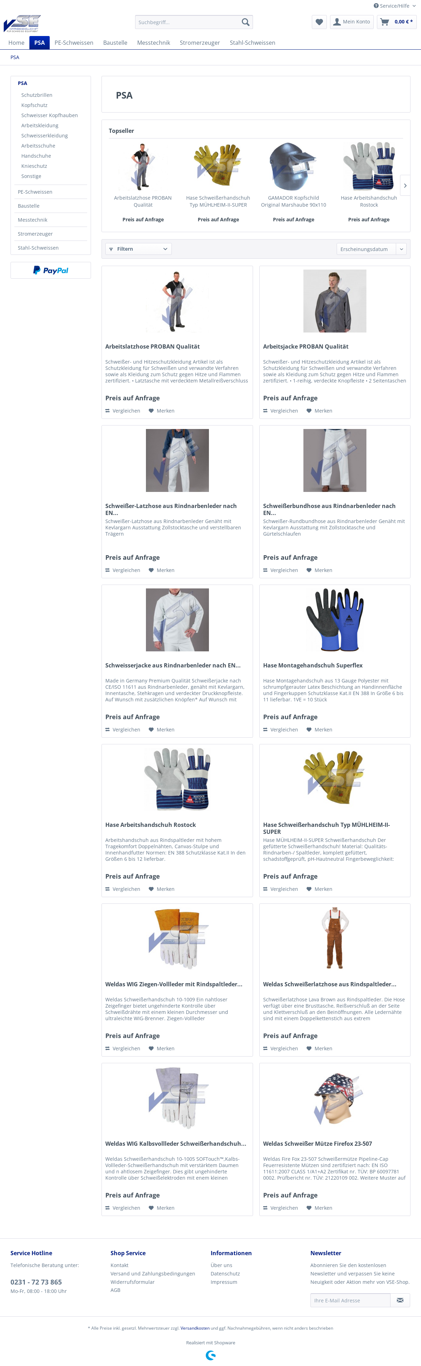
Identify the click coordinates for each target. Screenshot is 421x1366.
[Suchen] (245, 22)
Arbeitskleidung (39, 125)
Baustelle (29, 205)
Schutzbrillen (36, 95)
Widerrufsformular (133, 1282)
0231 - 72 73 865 (36, 1282)
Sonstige (31, 176)
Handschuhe (36, 155)
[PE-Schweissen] (74, 42)
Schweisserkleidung (44, 135)
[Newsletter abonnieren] (400, 1300)
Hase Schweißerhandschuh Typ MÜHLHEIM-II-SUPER (218, 201)
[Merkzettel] (319, 22)
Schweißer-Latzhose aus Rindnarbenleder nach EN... (171, 509)
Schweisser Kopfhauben (49, 115)
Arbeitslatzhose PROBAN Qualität (143, 201)
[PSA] (39, 42)
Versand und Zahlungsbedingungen (153, 1273)
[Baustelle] (115, 42)
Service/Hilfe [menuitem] (392, 5)
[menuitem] (194, 22)
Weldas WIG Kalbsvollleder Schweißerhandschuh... (175, 1143)
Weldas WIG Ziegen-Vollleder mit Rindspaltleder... (174, 984)
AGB (115, 1290)
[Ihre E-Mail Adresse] (350, 1300)
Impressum (224, 1282)
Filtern (121, 248)
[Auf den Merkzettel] (162, 411)
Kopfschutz (34, 105)
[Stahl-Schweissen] (252, 42)
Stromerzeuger (35, 233)
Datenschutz (225, 1273)
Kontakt (119, 1265)
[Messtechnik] (153, 42)
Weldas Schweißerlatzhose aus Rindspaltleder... (330, 984)
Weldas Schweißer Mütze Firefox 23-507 (317, 1143)
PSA (22, 83)
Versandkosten (195, 1328)
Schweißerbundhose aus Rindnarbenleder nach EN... (329, 509)
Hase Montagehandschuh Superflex (313, 665)
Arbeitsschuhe (38, 145)
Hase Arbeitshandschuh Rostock (369, 201)
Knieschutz (34, 166)
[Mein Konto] (352, 22)
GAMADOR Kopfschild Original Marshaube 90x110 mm (293, 201)
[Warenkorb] (397, 22)
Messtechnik (32, 219)
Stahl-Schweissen (38, 247)
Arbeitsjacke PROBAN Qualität (306, 346)
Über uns (221, 1265)
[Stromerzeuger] (200, 42)
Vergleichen (122, 410)
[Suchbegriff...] (194, 22)
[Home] (16, 42)
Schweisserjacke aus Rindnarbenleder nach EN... (173, 665)
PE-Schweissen (35, 191)
